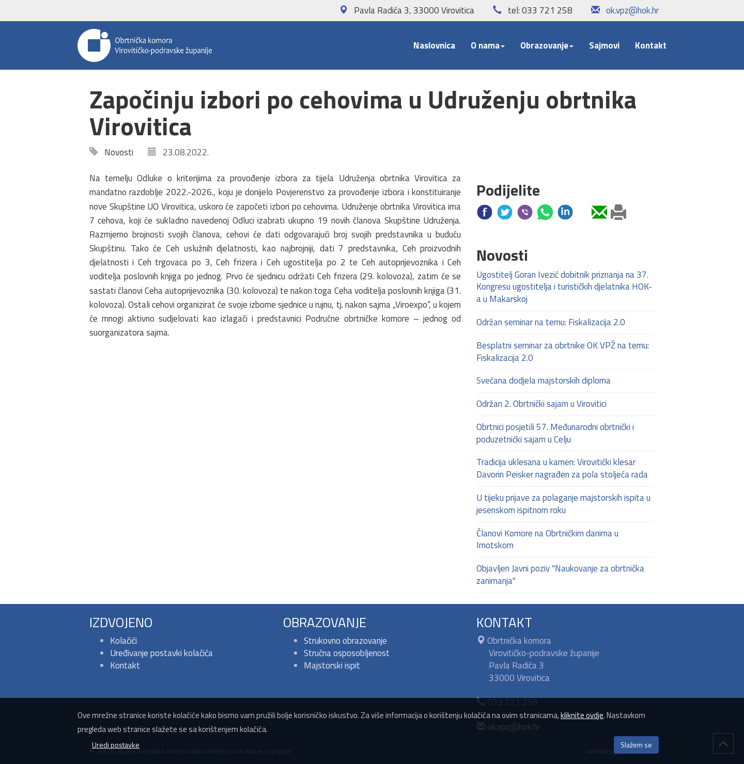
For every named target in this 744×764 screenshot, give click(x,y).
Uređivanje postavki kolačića (161, 653)
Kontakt (651, 45)
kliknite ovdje (582, 715)
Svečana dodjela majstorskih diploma (543, 380)
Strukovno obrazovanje (345, 640)
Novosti (115, 152)
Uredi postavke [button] (116, 744)
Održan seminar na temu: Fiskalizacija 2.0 (550, 322)
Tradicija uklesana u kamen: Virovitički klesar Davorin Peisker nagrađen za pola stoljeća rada (562, 468)
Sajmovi (604, 45)
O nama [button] (488, 45)
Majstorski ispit (332, 665)
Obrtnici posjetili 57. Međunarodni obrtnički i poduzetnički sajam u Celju (555, 433)
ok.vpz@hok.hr (632, 10)
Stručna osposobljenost (347, 653)
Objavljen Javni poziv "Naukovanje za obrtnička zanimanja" (560, 574)
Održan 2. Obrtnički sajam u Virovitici (541, 403)
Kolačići (123, 640)
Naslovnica (434, 45)
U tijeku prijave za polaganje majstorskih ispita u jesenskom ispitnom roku (563, 504)
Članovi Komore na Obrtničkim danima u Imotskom (547, 539)
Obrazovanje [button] (547, 45)
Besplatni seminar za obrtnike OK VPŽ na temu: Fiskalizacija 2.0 (562, 351)
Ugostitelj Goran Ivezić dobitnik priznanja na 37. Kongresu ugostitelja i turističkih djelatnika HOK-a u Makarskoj (564, 287)
